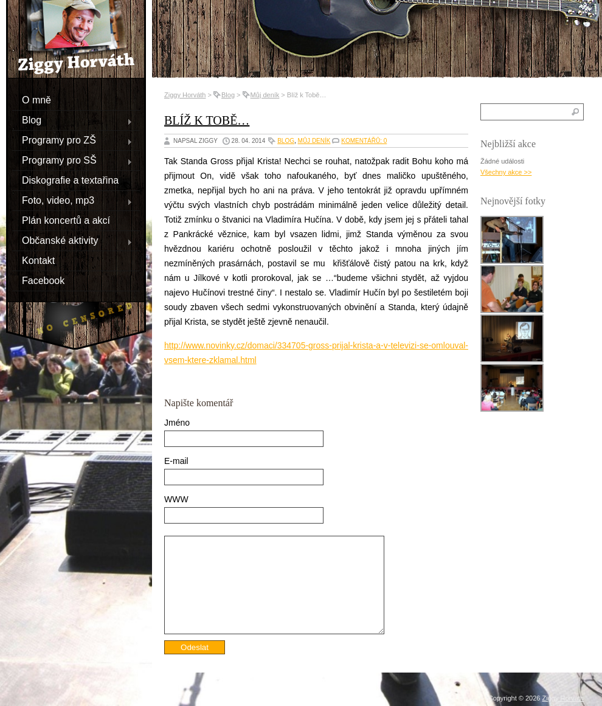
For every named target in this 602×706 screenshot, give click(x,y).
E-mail (176, 461)
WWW (176, 499)
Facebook (43, 280)
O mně (36, 99)
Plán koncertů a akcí (66, 220)
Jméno (177, 422)
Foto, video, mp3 (72, 200)
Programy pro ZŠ (72, 139)
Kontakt (38, 260)
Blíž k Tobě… (206, 120)
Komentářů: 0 (364, 140)
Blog (72, 119)
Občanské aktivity (72, 240)
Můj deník (265, 95)
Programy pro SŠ (72, 159)
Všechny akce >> (505, 172)
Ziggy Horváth (185, 95)
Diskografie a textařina (70, 180)
